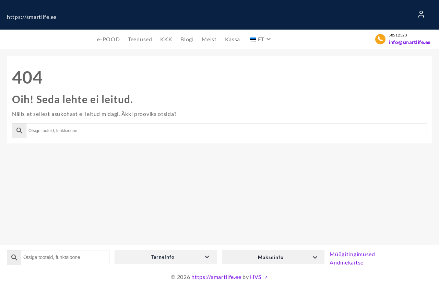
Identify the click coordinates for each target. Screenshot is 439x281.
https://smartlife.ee (32, 16)
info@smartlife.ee (409, 42)
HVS (256, 276)
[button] (166, 257)
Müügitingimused (352, 254)
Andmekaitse (347, 262)
